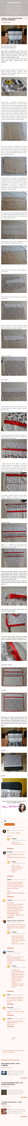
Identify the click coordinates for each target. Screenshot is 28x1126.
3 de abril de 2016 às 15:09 (14, 1009)
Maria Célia (10, 951)
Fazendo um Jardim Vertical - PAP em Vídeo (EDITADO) (12, 1083)
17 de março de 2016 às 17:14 (17, 994)
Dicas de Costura (9, 824)
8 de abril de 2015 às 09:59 (18, 840)
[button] (26, 18)
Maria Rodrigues (14, 2)
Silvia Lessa (10, 1007)
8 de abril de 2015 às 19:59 (18, 879)
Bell (8, 830)
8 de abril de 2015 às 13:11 (19, 852)
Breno (8, 994)
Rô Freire (9, 852)
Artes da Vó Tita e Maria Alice (15, 920)
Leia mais (24, 1078)
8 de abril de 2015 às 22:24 (19, 900)
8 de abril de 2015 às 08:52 (16, 830)
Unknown (14, 838)
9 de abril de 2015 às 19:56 (14, 953)
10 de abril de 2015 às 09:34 (18, 967)
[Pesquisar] (26, 3)
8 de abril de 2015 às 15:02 (18, 863)
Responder (10, 848)
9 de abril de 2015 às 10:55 (18, 933)
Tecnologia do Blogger (14, 1123)
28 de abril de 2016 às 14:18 (19, 1018)
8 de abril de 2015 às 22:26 (14, 922)
